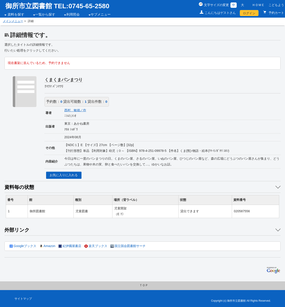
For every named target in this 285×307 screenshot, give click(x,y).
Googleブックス (23, 246)
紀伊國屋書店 (70, 246)
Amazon (47, 246)
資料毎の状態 (19, 187)
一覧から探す (45, 14)
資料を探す (16, 14)
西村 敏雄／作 (75, 110)
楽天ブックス (95, 246)
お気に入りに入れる (64, 175)
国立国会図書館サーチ (128, 246)
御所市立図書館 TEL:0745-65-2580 (57, 6)
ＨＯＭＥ (258, 5)
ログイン (249, 13)
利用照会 (73, 14)
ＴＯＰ (143, 285)
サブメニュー (101, 14)
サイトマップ (23, 298)
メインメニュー (13, 21)
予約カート (276, 12)
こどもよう (276, 5)
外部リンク (17, 230)
